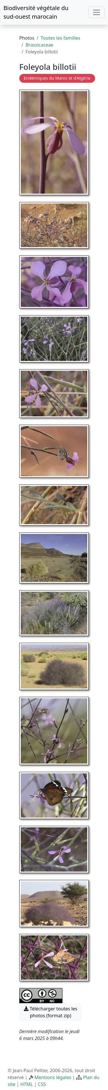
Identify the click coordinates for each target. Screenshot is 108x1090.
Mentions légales (53, 1077)
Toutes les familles (60, 38)
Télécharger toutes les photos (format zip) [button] (50, 1012)
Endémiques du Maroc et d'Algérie (57, 78)
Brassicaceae (39, 45)
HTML (26, 1084)
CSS (42, 1084)
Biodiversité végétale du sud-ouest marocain (36, 12)
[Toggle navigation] (96, 12)
